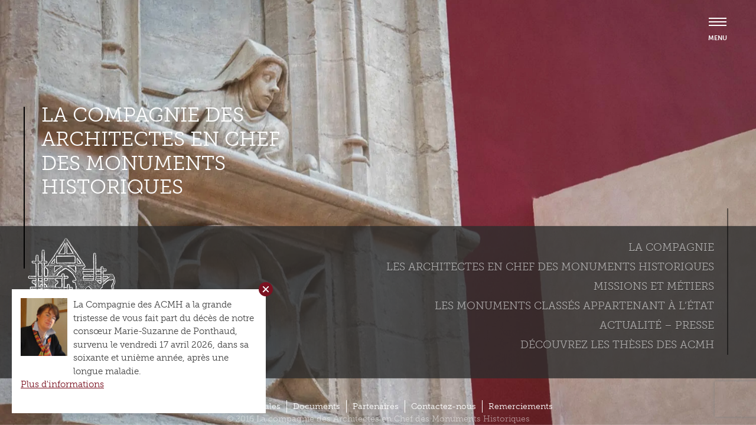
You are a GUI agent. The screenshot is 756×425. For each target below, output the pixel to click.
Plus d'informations (62, 384)
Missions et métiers (654, 286)
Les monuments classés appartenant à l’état (574, 305)
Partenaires (376, 406)
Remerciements (520, 406)
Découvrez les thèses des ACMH (617, 344)
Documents (316, 406)
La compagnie (671, 247)
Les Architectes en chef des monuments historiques (550, 266)
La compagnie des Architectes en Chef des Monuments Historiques (160, 151)
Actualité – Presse (656, 325)
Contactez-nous (443, 406)
